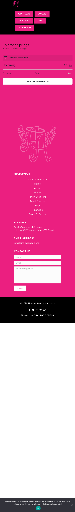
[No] (71, 505)
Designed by (37, 315)
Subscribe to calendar (36, 81)
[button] (20, 288)
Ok (38, 508)
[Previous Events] (7, 73)
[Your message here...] (37, 274)
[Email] (37, 263)
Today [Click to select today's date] (37, 73)
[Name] (37, 257)
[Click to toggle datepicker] (10, 65)
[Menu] (53, 4)
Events (6, 48)
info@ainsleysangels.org (26, 243)
